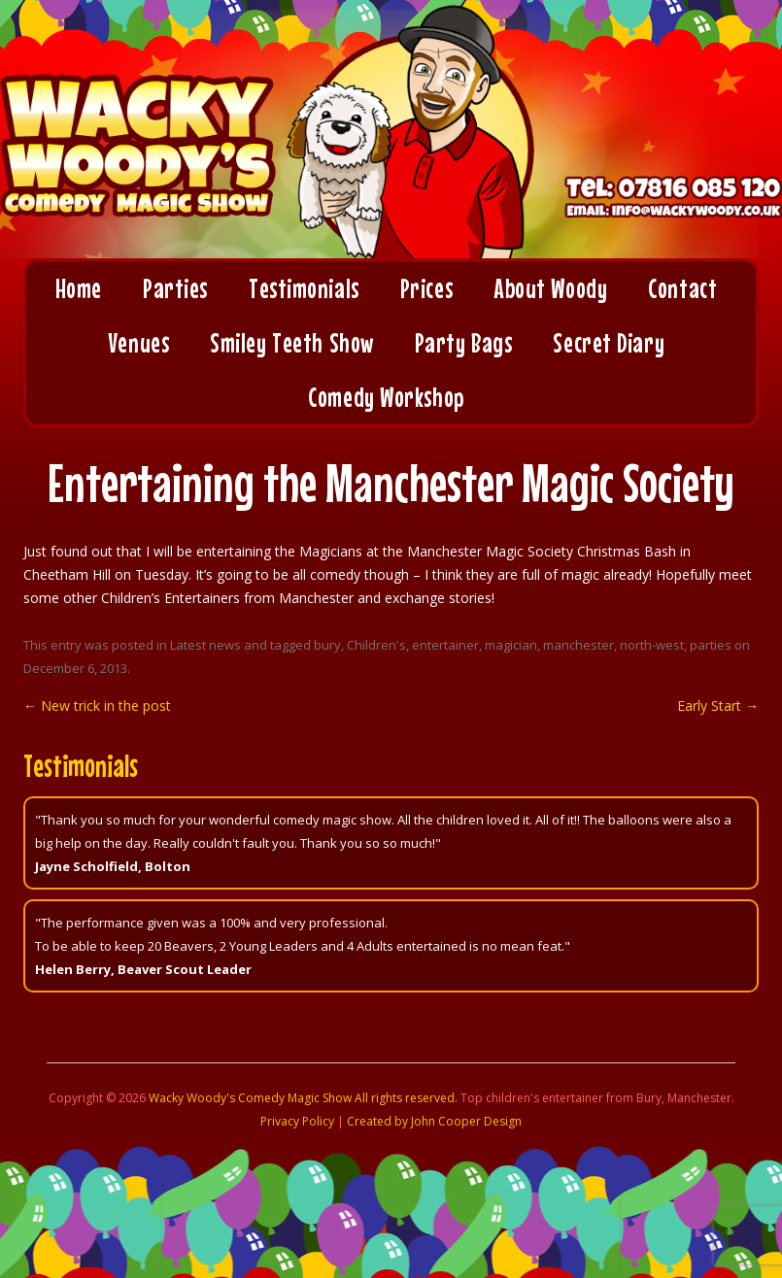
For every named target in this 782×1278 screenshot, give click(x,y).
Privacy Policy (297, 1121)
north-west (652, 645)
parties (710, 645)
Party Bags (464, 342)
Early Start (718, 705)
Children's (376, 645)
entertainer (445, 645)
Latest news (205, 645)
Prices (426, 288)
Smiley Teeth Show (292, 342)
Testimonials (304, 288)
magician (511, 645)
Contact (682, 288)
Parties (175, 288)
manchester (578, 645)
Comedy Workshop (385, 397)
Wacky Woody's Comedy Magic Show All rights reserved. (303, 1098)
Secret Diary (608, 342)
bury (327, 645)
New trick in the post (97, 705)
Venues (138, 342)
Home (78, 288)
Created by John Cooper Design (434, 1121)
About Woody (550, 288)
